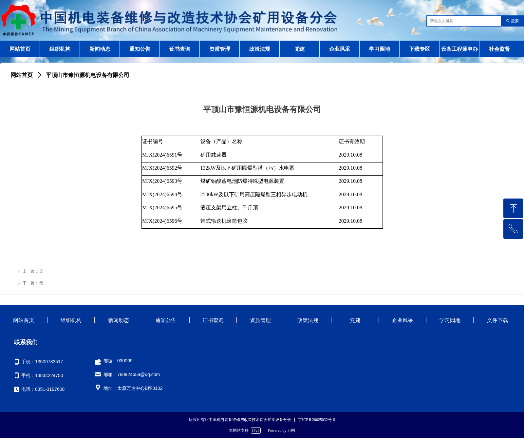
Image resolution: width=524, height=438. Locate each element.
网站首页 (21, 75)
